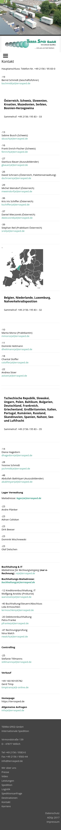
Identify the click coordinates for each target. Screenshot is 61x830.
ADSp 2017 (53, 817)
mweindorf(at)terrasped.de (16, 191)
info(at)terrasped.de (12, 710)
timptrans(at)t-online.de (14, 687)
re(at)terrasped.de (25, 573)
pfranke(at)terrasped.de (15, 623)
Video (4, 776)
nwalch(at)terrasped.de (14, 636)
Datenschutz (52, 813)
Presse (5, 772)
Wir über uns (8, 767)
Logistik (5, 789)
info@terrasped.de (12, 761)
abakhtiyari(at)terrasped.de (16, 481)
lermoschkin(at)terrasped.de (17, 610)
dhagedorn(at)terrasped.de (16, 455)
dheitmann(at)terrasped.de (16, 349)
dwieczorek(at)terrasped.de (17, 217)
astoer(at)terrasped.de (14, 375)
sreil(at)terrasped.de (13, 231)
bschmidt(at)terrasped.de (15, 83)
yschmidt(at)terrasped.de (15, 468)
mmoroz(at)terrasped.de (15, 336)
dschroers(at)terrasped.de (16, 178)
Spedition (6, 784)
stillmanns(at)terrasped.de (16, 661)
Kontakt (5, 802)
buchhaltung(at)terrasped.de (18, 582)
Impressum (53, 821)
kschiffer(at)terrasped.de (15, 204)
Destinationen (9, 797)
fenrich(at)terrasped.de (14, 151)
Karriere (6, 806)
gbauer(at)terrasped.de (14, 165)
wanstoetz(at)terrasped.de (16, 596)
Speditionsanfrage (11, 793)
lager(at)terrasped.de (28, 498)
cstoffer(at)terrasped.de (14, 362)
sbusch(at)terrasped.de (14, 138)
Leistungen (7, 780)
